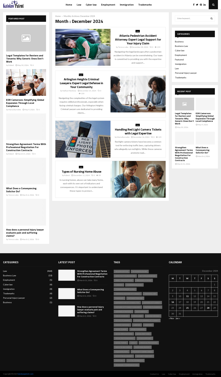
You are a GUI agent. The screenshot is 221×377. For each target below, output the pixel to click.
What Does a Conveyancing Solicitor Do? (21, 189)
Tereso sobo (123, 47)
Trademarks (145, 4)
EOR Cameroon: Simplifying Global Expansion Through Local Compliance (25, 103)
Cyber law (91, 4)
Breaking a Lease (144, 280)
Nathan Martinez (69, 91)
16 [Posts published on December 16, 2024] (172, 302)
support (120, 360)
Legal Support (144, 338)
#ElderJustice (122, 271)
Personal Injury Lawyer (186, 73)
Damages (120, 298)
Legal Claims (121, 329)
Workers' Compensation (127, 365)
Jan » (177, 318)
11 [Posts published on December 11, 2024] (187, 296)
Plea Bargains (122, 352)
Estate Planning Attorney (147, 320)
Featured (179, 59)
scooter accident (124, 356)
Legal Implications (124, 334)
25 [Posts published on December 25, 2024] (187, 308)
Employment (108, 4)
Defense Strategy (124, 312)
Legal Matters (143, 334)
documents (141, 312)
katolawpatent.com (25, 374)
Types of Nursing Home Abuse (81, 171)
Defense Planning (152, 307)
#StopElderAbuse (147, 276)
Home (69, 4)
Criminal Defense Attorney (128, 294)
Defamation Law (135, 298)
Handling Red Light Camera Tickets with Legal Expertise (138, 131)
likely (133, 343)
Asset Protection (124, 280)
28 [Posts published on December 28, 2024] (208, 308)
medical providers (148, 343)
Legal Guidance (138, 329)
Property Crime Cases (142, 352)
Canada (119, 285)
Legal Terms (121, 343)
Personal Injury (142, 347)
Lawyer (137, 325)
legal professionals (125, 338)
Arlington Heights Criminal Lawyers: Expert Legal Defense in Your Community (81, 83)
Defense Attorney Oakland (128, 307)
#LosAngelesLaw (140, 271)
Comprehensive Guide (125, 289)
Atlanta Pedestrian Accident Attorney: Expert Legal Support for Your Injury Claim (138, 39)
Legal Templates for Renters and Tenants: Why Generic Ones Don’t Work (24, 58)
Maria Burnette (123, 137)
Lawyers (148, 325)
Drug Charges (122, 316)
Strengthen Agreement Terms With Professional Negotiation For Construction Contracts (26, 147)
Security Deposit (144, 356)
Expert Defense (122, 325)
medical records (123, 347)
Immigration (127, 4)
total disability (135, 360)
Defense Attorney (152, 303)
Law (79, 4)
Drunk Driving (153, 316)
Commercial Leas (134, 285)
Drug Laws (137, 316)
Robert (67, 175)
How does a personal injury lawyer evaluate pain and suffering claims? (25, 233)
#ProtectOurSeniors (125, 276)
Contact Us (154, 374)
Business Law (181, 46)
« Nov (171, 318)
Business (179, 41)
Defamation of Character (127, 303)
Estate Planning (123, 320)
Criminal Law (150, 294)
